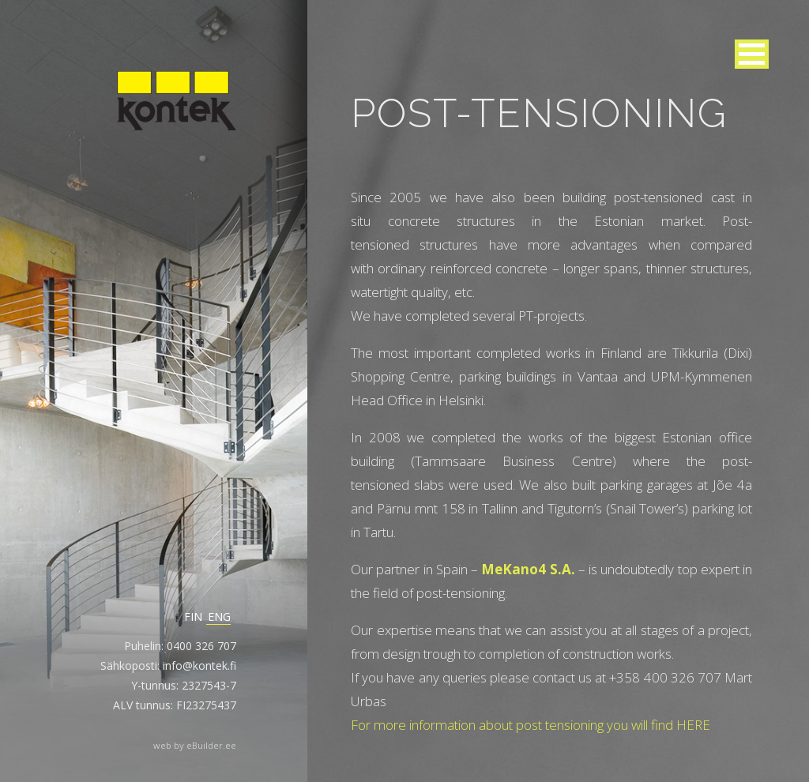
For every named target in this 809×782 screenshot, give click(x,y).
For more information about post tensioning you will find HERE (530, 725)
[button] (752, 54)
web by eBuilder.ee (194, 745)
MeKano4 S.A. (527, 569)
